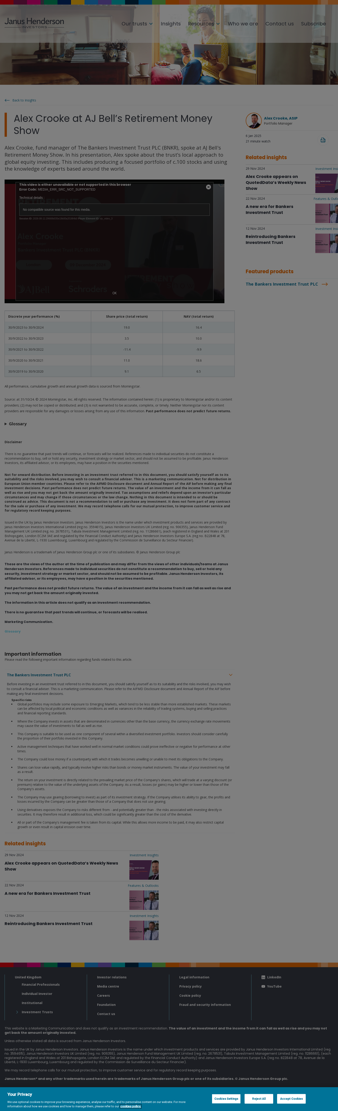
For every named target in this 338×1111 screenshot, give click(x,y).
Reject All (258, 1098)
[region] (169, 1099)
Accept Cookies (291, 1098)
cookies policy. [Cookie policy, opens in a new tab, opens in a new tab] (130, 1106)
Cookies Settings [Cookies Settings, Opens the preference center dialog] (226, 1098)
